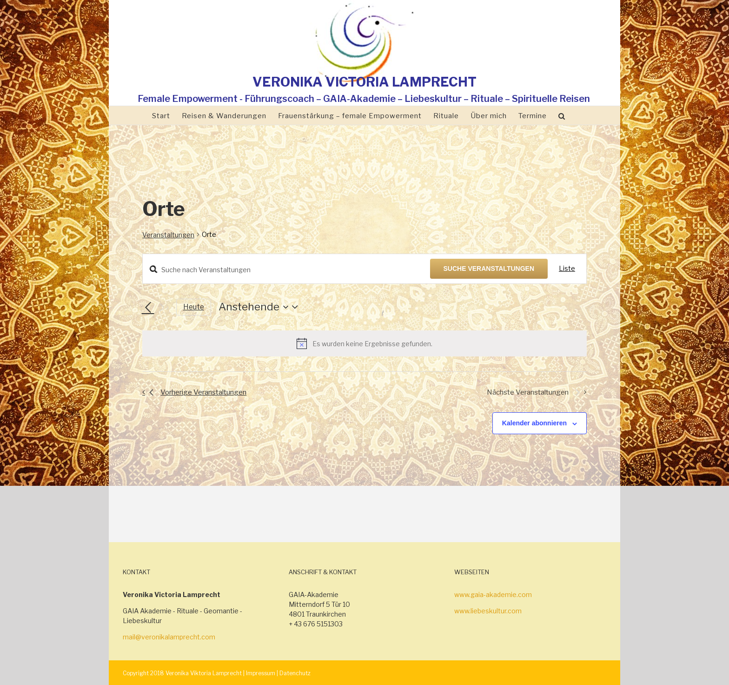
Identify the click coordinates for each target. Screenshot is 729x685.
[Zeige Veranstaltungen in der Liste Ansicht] (567, 268)
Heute (193, 306)
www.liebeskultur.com (488, 611)
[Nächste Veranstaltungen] (163, 308)
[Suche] (561, 115)
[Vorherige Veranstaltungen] (147, 307)
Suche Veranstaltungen (489, 268)
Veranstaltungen (168, 235)
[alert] (364, 343)
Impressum (260, 673)
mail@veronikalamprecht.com (169, 637)
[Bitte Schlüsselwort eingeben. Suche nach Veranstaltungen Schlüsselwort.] (286, 269)
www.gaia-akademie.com (493, 594)
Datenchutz (295, 673)
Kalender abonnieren (534, 423)
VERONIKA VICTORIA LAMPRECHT (364, 82)
